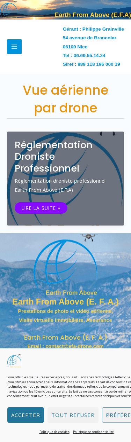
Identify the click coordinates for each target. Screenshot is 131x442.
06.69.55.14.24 (89, 55)
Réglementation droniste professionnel (54, 156)
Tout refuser (73, 414)
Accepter (25, 414)
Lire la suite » (44, 208)
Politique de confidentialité (93, 431)
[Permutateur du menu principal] (14, 46)
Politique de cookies (54, 431)
